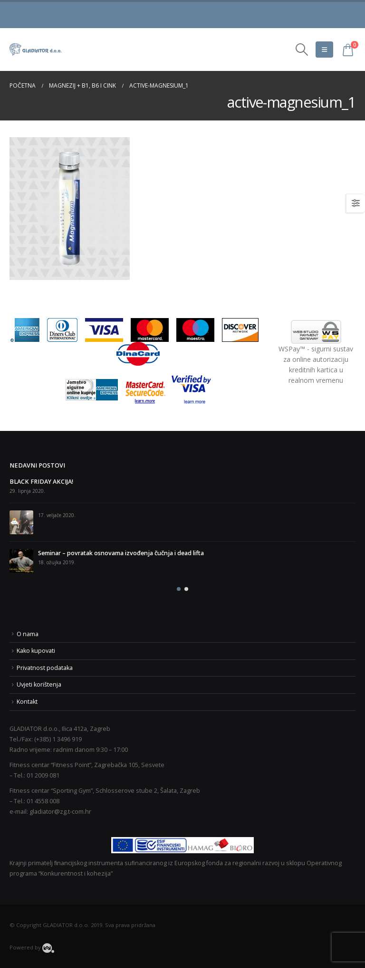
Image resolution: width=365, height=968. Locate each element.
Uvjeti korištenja (39, 684)
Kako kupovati (36, 651)
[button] (178, 589)
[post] (21, 522)
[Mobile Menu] (324, 49)
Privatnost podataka (45, 668)
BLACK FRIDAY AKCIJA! (41, 482)
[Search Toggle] (302, 49)
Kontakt (27, 702)
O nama (27, 634)
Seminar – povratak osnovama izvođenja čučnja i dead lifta (121, 553)
